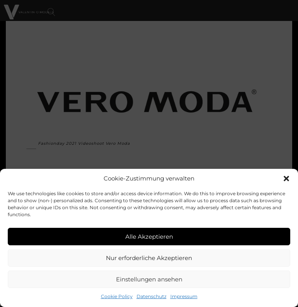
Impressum (184, 296)
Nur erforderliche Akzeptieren (149, 258)
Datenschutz (151, 296)
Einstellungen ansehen (149, 279)
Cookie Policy (117, 296)
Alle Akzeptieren (149, 236)
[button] (286, 178)
